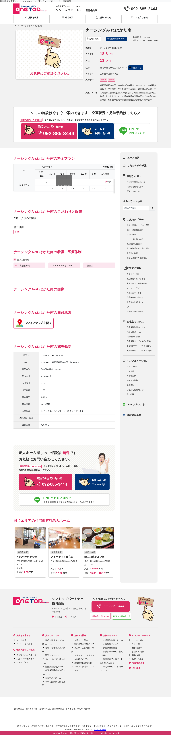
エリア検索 (133, 157)
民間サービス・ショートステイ (140, 351)
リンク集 (130, 371)
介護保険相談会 (133, 336)
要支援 (103, 80)
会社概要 (130, 394)
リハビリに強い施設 (135, 239)
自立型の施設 (132, 253)
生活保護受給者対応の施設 (138, 248)
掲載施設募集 (134, 415)
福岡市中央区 (45, 709)
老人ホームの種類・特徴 (137, 283)
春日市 (87, 709)
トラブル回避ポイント (136, 302)
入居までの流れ (133, 274)
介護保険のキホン (134, 332)
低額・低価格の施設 (135, 230)
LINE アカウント (136, 404)
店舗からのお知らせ (135, 390)
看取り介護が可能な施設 (137, 258)
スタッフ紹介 (132, 366)
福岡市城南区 (58, 709)
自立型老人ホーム (53, 678)
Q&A (129, 307)
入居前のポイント (134, 293)
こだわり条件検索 (137, 165)
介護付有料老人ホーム (136, 187)
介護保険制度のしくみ (136, 327)
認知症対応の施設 (134, 244)
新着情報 (130, 385)
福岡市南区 (70, 709)
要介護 (111, 80)
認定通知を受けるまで (136, 279)
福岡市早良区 (31, 709)
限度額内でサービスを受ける (139, 346)
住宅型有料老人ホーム (136, 182)
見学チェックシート (135, 311)
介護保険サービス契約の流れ (139, 341)
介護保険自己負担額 (135, 297)
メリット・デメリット (136, 288)
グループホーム (133, 191)
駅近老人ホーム (52, 655)
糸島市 (80, 709)
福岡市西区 (19, 709)
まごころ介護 (100, 729)
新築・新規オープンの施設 (138, 225)
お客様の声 (131, 376)
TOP (14, 25)
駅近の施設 (131, 234)
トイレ (17, 232)
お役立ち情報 (132, 380)
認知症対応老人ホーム (55, 666)
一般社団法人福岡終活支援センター (84, 733)
